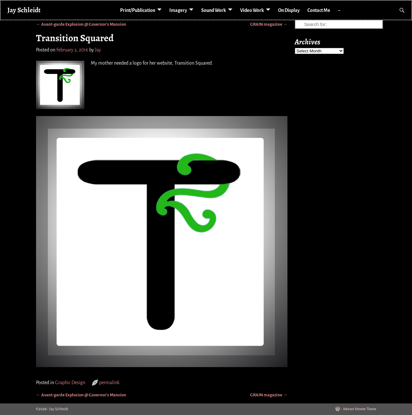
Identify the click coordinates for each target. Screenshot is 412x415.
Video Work (252, 10)
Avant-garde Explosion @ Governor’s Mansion (81, 24)
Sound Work (213, 10)
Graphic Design (70, 382)
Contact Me (318, 10)
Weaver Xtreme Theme (359, 409)
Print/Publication (137, 10)
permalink (109, 382)
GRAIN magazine (268, 24)
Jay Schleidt (24, 9)
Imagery (178, 10)
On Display (289, 10)
